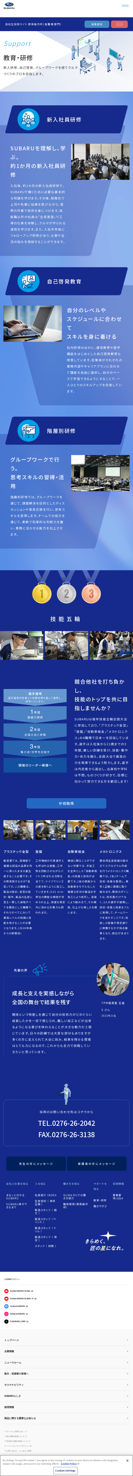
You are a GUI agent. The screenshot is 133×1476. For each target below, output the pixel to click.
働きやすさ (100, 1206)
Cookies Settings (65, 1470)
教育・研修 (100, 1200)
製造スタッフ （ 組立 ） (46, 1211)
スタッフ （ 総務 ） (46, 1246)
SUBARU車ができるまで (16, 1206)
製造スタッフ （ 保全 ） (46, 1238)
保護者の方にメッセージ (97, 1164)
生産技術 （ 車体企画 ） (45, 1202)
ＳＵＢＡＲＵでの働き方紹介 (74, 1197)
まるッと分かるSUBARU (15, 1197)
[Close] (127, 1460)
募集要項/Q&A (118, 1197)
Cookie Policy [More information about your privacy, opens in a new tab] (69, 1463)
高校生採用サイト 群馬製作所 (33, 24)
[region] (66, 1465)
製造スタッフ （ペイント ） (45, 1220)
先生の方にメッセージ (36, 1164)
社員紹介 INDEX (46, 1195)
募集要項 (96, 24)
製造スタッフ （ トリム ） (45, 1229)
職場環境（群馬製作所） (75, 1206)
